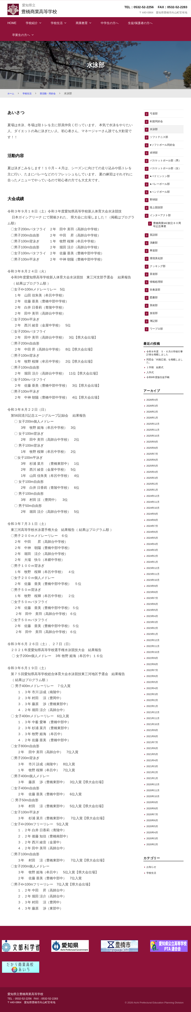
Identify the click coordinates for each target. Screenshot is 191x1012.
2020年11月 (154, 817)
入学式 (150, 398)
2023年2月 (153, 655)
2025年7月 (153, 480)
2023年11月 (154, 601)
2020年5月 (153, 853)
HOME (11, 23)
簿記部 (154, 343)
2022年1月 (153, 733)
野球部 (154, 213)
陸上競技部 (158, 222)
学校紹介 (32, 23)
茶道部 (165, 293)
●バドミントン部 (162, 188)
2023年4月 (153, 643)
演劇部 (154, 260)
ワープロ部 (158, 352)
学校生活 (57, 23)
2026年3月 (153, 432)
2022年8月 (153, 691)
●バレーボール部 (162, 196)
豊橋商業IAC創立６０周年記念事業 (167, 240)
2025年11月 (154, 456)
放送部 (154, 335)
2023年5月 (153, 637)
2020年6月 (153, 847)
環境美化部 (158, 276)
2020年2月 (153, 871)
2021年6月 (153, 775)
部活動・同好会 (52, 93)
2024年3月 (153, 577)
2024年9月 (153, 541)
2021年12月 (154, 739)
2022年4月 (153, 715)
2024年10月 (154, 534)
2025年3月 (153, 504)
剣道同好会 (158, 122)
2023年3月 (153, 649)
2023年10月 (154, 607)
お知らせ (152, 894)
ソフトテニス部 (161, 139)
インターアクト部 (162, 230)
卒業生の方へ (21, 35)
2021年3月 (153, 793)
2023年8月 (153, 619)
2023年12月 (154, 595)
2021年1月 (153, 805)
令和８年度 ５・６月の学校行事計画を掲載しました (164, 377)
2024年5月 (153, 565)
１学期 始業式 (156, 393)
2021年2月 (153, 799)
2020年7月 (153, 841)
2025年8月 (153, 474)
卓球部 (154, 155)
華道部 (154, 268)
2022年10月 (154, 679)
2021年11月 (154, 745)
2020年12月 (154, 811)
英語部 (154, 251)
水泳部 (154, 130)
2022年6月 (153, 703)
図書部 (154, 318)
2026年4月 (153, 426)
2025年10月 (154, 462)
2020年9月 (153, 829)
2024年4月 (153, 571)
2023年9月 (153, 613)
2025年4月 (153, 499)
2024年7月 (153, 553)
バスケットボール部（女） (164, 178)
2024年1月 (153, 589)
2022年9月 (153, 685)
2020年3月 (153, 865)
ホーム (11, 93)
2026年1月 (153, 444)
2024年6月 (153, 559)
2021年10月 (154, 751)
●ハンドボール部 (162, 205)
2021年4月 (153, 787)
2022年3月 (153, 721)
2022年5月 (153, 709)
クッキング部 (159, 285)
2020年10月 (154, 823)
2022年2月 (153, 727)
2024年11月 (154, 529)
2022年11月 (154, 673)
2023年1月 (153, 661)
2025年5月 (153, 493)
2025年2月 (153, 510)
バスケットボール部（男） (164, 166)
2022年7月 (153, 697)
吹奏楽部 (156, 310)
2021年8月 (153, 763)
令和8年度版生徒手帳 (159, 404)
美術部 (154, 327)
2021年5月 (153, 781)
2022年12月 (154, 667)
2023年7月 (153, 625)
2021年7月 (153, 769)
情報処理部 (158, 302)
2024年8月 (153, 547)
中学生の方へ (110, 23)
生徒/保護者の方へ (140, 23)
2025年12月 (154, 450)
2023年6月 (153, 631)
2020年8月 (153, 835)
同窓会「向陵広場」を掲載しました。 (164, 386)
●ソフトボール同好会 (165, 147)
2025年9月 (153, 469)
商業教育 (82, 23)
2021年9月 (153, 757)
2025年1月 (153, 517)
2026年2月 (153, 438)
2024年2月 (153, 583)
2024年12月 (154, 523)
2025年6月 (153, 486)
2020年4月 (153, 859)
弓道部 (154, 114)
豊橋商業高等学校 (41, 11)
